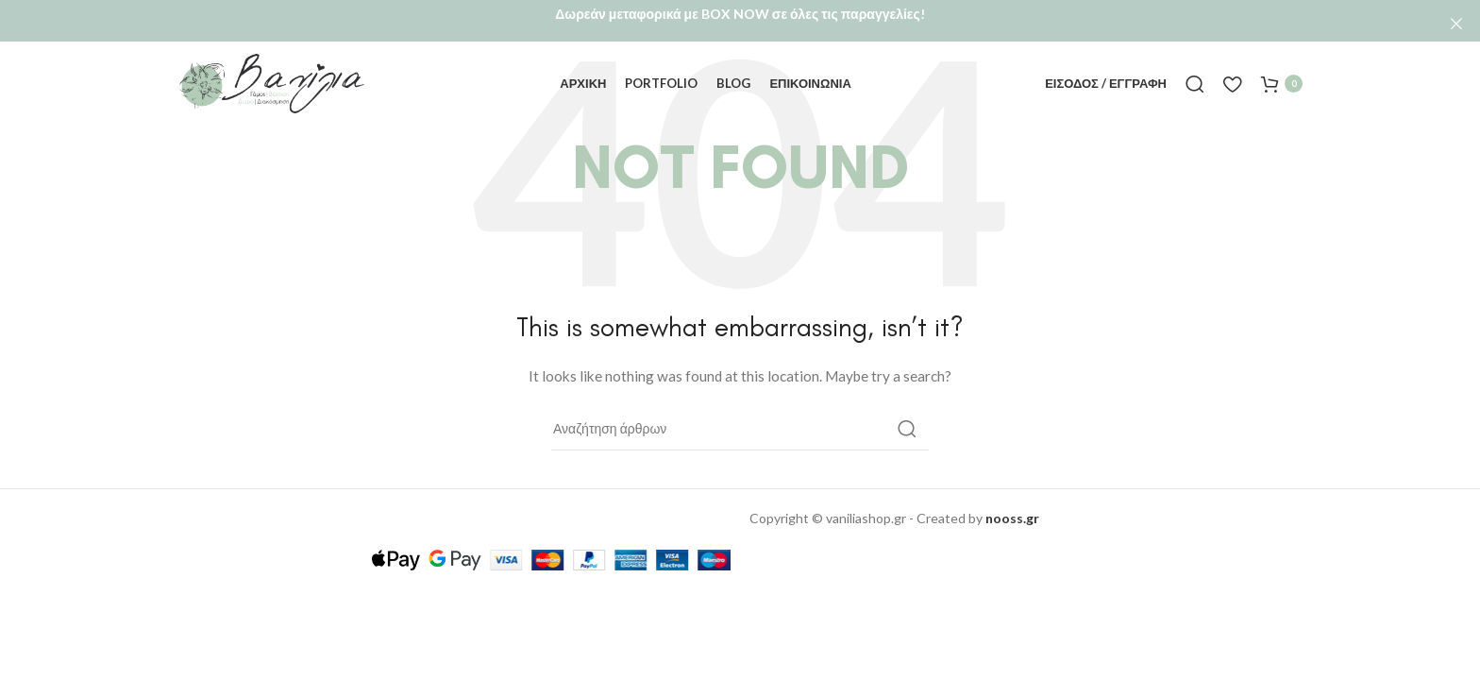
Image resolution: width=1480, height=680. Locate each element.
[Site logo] (271, 63)
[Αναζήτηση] (1195, 64)
